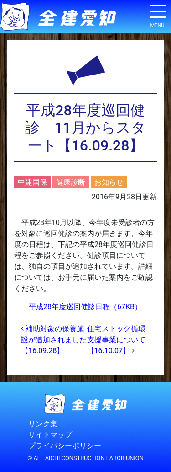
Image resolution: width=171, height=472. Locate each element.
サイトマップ (50, 434)
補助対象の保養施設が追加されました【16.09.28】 (54, 339)
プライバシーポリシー (64, 445)
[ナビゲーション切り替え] (157, 14)
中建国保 (32, 182)
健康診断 (70, 182)
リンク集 (42, 423)
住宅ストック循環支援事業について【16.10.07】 (116, 339)
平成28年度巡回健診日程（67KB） (85, 306)
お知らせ (109, 182)
